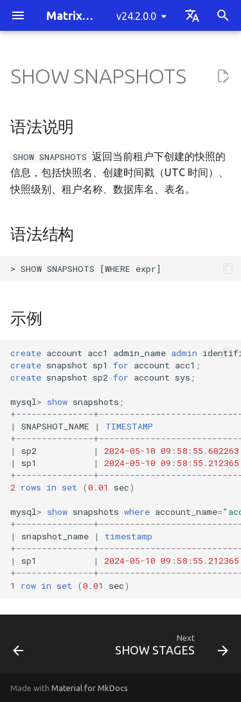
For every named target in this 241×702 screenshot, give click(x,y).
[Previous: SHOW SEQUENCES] (18, 648)
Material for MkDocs (89, 687)
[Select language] (192, 15)
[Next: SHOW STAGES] (170, 648)
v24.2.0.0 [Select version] (136, 16)
